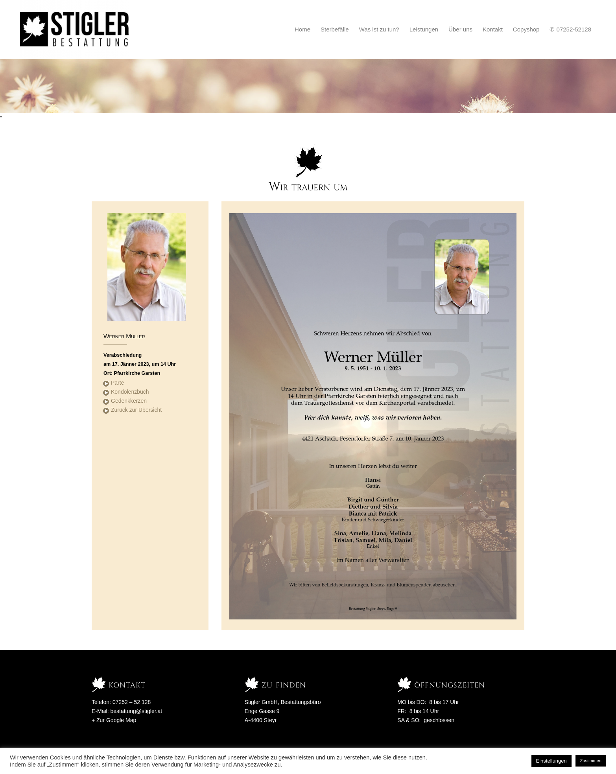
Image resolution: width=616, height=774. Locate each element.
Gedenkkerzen (129, 401)
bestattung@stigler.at (136, 711)
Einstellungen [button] (551, 761)
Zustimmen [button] (590, 760)
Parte (117, 383)
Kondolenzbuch (130, 392)
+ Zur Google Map (114, 720)
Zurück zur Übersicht (136, 410)
